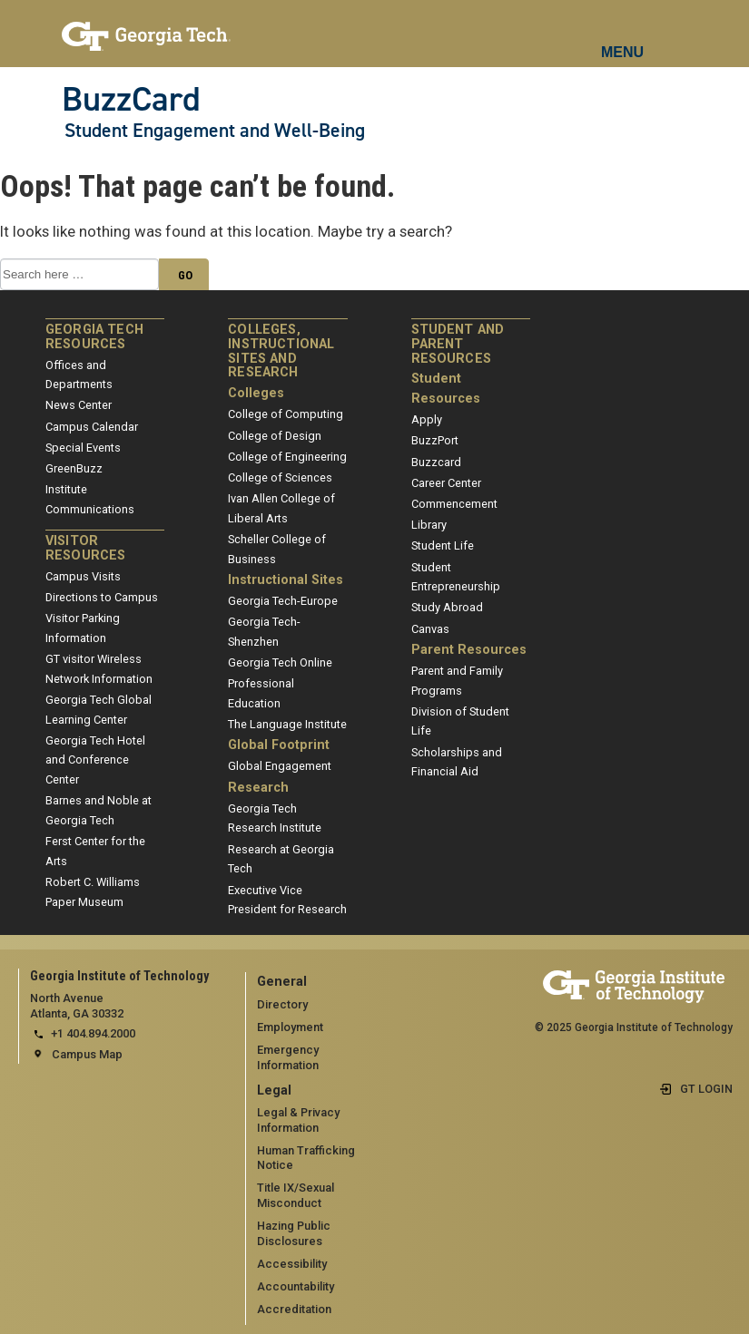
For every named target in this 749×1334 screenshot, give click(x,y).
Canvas (430, 629)
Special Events (83, 447)
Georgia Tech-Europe (283, 601)
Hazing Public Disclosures (293, 1233)
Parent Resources (469, 649)
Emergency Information (288, 1057)
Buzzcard (436, 462)
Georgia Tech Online (280, 662)
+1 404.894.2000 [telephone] (93, 1033)
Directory (282, 1004)
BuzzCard (131, 99)
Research (258, 787)
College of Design (274, 436)
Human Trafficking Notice (306, 1158)
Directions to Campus (101, 597)
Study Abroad (447, 607)
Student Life (442, 545)
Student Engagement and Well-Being (214, 130)
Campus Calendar (91, 426)
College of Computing (285, 414)
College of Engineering (287, 456)
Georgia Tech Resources (94, 337)
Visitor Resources (85, 548)
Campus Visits (83, 576)
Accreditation (294, 1309)
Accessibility (292, 1264)
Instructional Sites (285, 580)
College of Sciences (280, 477)
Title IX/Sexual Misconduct (295, 1195)
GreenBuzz (74, 468)
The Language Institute (287, 724)
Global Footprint (279, 745)
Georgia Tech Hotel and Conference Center (95, 760)
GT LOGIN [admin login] (706, 1088)
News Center (78, 405)
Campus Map (87, 1054)
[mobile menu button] (623, 36)
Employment (290, 1027)
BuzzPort (434, 440)
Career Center (446, 483)
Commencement (454, 504)
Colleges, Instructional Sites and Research (281, 351)
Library (429, 524)
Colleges (256, 393)
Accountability (295, 1286)
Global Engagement (279, 766)
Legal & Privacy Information (298, 1119)
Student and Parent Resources (458, 344)
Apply (426, 419)
